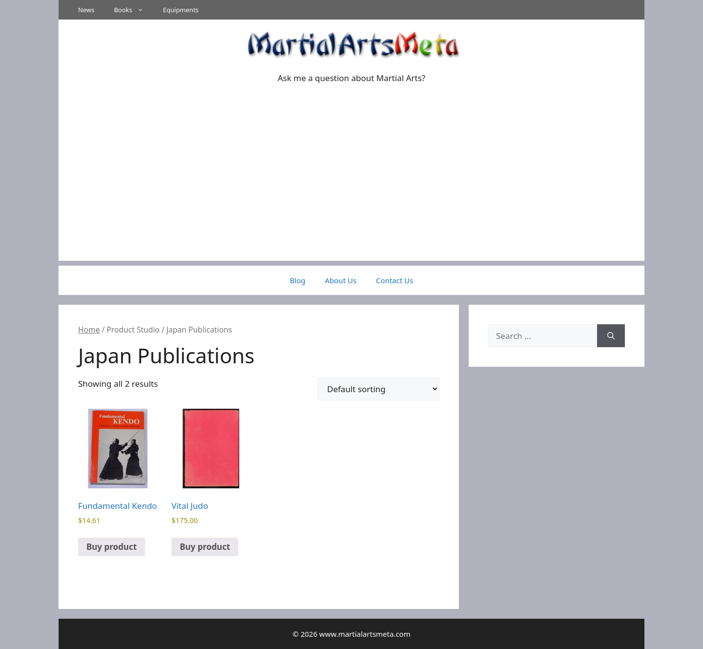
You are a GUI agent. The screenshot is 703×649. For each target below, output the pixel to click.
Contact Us (394, 280)
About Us (340, 280)
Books (133, 10)
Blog (298, 280)
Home (89, 329)
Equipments (181, 9)
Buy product (111, 546)
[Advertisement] (351, 192)
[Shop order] (378, 388)
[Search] (611, 336)
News (86, 9)
